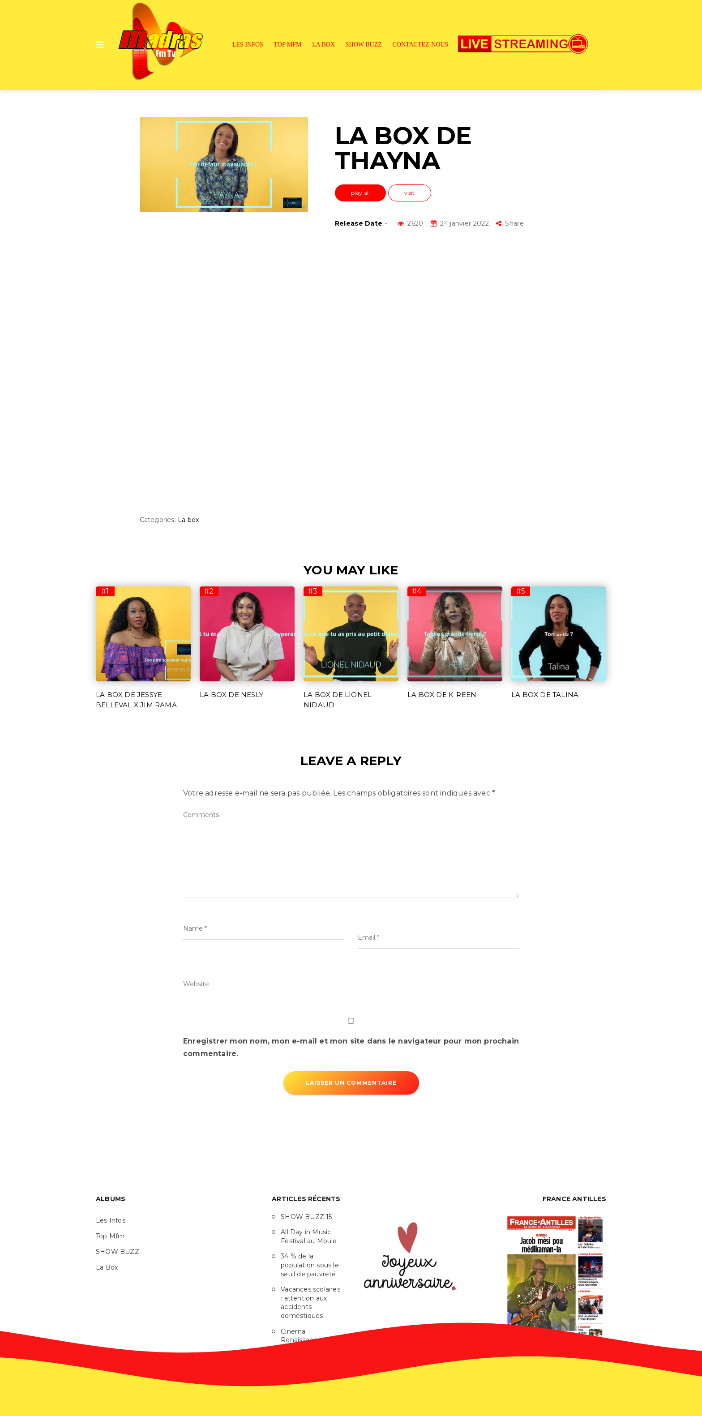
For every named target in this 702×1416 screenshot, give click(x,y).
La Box (323, 44)
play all (360, 192)
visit (409, 192)
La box (188, 520)
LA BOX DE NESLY (231, 694)
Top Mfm (288, 44)
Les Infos (247, 44)
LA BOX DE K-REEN (441, 694)
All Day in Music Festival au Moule (309, 1236)
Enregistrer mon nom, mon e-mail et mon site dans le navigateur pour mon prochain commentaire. (351, 1047)
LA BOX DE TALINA (544, 694)
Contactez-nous (421, 44)
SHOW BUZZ (364, 44)
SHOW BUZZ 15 (306, 1217)
